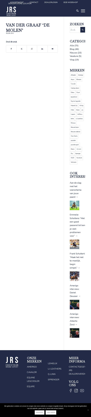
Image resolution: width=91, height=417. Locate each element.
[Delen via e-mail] (53, 48)
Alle (72, 45)
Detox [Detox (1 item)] (72, 92)
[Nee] (88, 410)
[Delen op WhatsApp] (32, 48)
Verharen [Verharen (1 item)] (73, 162)
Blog (72, 49)
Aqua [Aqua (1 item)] (72, 79)
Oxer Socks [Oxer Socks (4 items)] (74, 136)
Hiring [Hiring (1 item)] (81, 105)
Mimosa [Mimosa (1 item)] (73, 123)
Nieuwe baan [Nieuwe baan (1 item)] (75, 127)
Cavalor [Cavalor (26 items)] (73, 84)
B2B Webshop (71, 2)
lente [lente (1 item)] (72, 119)
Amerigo (32, 366)
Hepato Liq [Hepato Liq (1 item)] (74, 105)
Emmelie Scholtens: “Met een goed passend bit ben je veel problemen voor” (77, 225)
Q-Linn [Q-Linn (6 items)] (79, 149)
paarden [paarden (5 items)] (73, 140)
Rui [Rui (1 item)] (72, 153)
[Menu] (82, 14)
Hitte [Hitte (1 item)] (72, 110)
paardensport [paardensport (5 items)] (75, 145)
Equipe (31, 386)
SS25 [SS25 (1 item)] (72, 158)
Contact (34, 2)
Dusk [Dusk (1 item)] (78, 92)
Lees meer (51, 412)
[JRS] (11, 11)
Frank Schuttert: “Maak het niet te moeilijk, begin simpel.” (77, 260)
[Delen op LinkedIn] (42, 48)
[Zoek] (76, 14)
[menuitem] (34, 2)
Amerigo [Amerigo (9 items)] (80, 75)
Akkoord (39, 412)
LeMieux (52, 363)
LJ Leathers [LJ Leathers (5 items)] (79, 119)
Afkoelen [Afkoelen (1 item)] (73, 75)
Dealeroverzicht (79, 373)
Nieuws (73, 52)
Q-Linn (51, 374)
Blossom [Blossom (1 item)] (78, 79)
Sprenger (53, 379)
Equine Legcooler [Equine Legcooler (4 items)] (76, 101)
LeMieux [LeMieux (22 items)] (79, 114)
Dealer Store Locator (19, 3)
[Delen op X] (21, 48)
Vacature (74, 56)
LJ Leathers (54, 368)
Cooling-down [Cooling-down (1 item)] (75, 88)
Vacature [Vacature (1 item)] (79, 158)
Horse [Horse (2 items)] (77, 110)
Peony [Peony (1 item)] (72, 149)
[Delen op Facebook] (11, 48)
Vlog (72, 59)
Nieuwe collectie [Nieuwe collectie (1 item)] (75, 132)
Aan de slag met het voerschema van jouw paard (75, 189)
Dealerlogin (50, 2)
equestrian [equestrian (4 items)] (74, 97)
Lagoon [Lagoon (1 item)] (73, 114)
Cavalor (32, 372)
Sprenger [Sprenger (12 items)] (77, 153)
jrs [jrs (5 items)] (82, 110)
